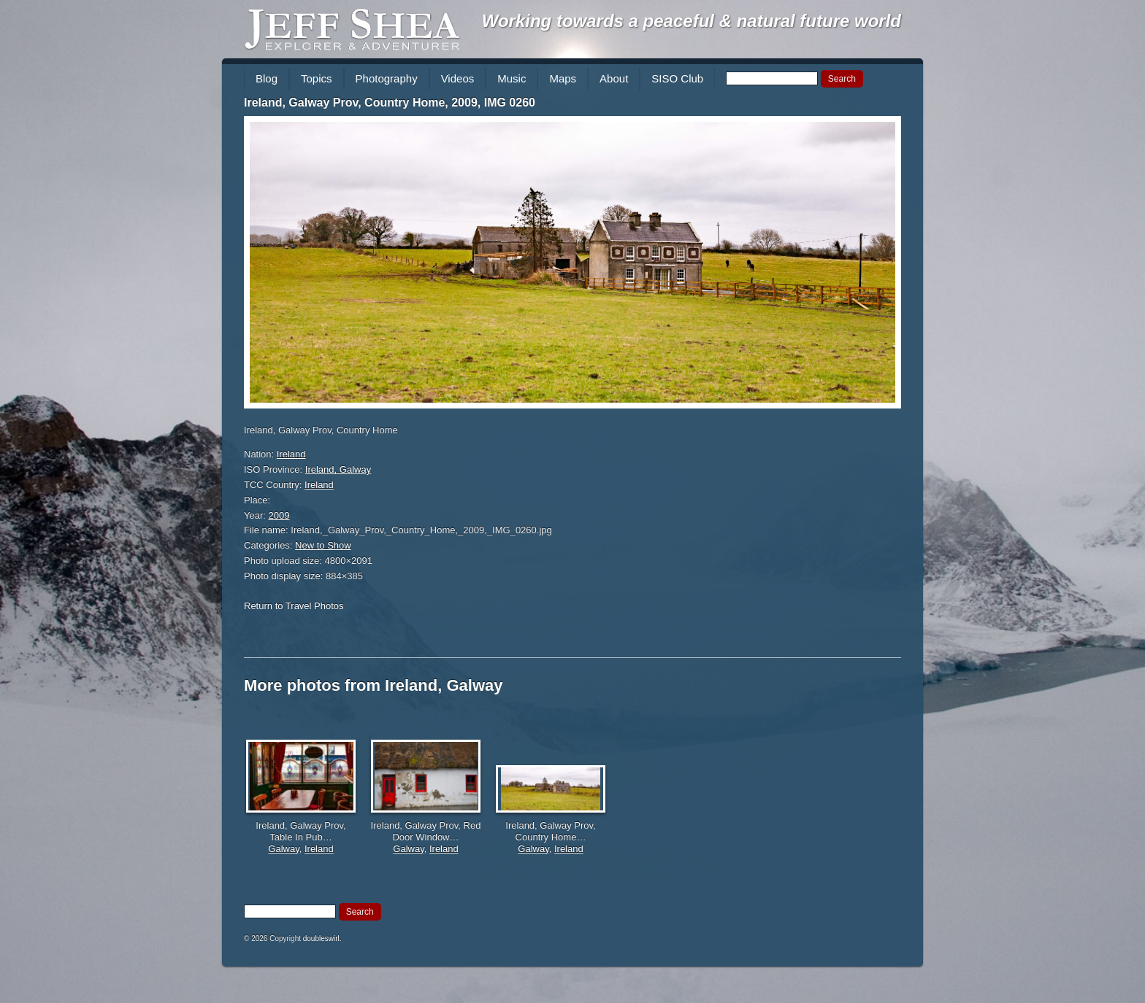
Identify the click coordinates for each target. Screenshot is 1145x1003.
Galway (283, 848)
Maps (562, 78)
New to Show (323, 545)
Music (511, 78)
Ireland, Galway (338, 469)
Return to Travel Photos (294, 605)
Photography (387, 78)
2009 (279, 515)
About (614, 78)
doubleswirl (321, 938)
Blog (266, 78)
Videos (458, 78)
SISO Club (677, 78)
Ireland (291, 454)
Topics (316, 78)
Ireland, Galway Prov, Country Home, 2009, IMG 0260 (389, 102)
